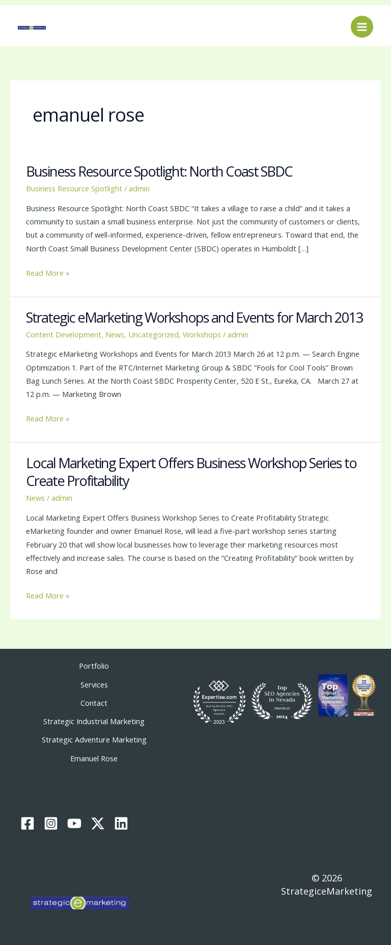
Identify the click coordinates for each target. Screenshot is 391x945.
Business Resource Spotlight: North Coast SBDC (159, 171)
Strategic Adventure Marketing (94, 739)
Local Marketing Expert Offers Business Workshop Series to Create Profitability (191, 472)
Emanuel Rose (94, 758)
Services (94, 684)
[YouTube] (74, 823)
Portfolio (94, 666)
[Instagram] (51, 823)
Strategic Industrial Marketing (94, 721)
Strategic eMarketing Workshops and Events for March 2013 (194, 317)
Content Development (63, 334)
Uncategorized (153, 334)
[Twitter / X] (98, 823)
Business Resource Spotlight (74, 188)
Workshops (202, 334)
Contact (93, 703)
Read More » (48, 272)
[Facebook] (27, 823)
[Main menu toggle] (362, 27)
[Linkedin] (121, 823)
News (114, 334)
